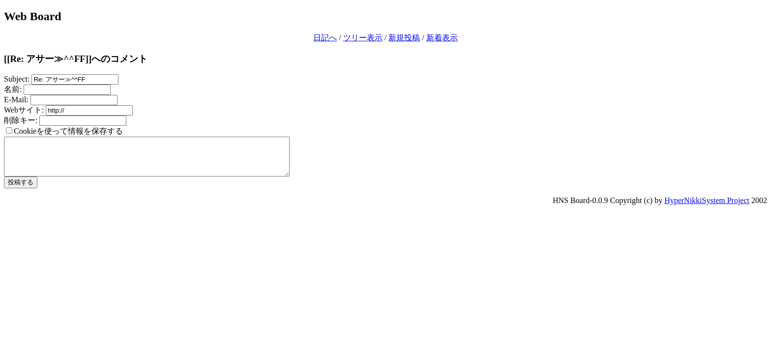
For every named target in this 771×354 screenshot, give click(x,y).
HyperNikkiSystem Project (706, 208)
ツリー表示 (363, 37)
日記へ (325, 37)
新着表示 (442, 37)
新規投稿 (404, 37)
